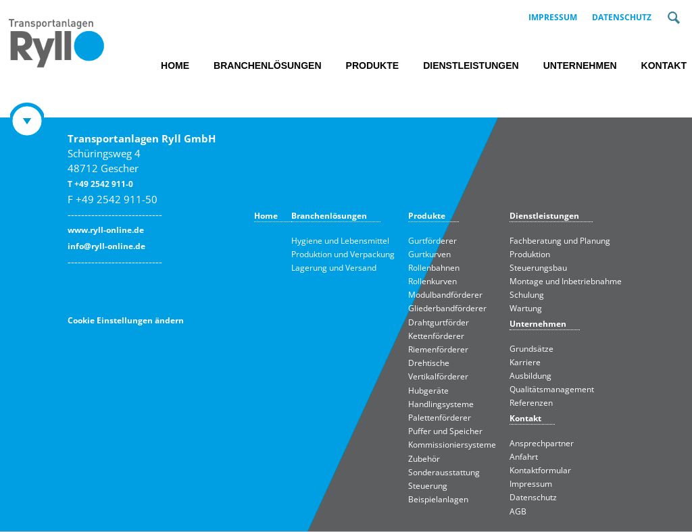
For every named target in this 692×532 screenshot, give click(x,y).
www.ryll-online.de (106, 230)
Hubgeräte (428, 390)
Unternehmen (580, 65)
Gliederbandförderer (447, 308)
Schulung (527, 294)
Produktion (530, 254)
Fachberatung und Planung (560, 240)
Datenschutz (621, 17)
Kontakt (664, 65)
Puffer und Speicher (445, 431)
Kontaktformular (540, 470)
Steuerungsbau (538, 267)
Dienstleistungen (471, 65)
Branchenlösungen (267, 65)
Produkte (372, 65)
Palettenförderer (439, 417)
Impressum (552, 17)
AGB (518, 511)
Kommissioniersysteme (452, 444)
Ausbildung (530, 375)
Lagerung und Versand (333, 267)
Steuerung (427, 485)
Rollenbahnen (434, 267)
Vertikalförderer (438, 376)
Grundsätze (531, 348)
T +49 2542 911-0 (100, 184)
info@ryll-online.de (106, 246)
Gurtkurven (429, 254)
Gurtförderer (432, 240)
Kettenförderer (436, 336)
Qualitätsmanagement (552, 389)
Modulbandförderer (445, 294)
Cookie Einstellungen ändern (126, 320)
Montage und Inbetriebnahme (566, 281)
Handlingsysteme (441, 404)
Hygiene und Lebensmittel (340, 240)
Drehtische (428, 363)
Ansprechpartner (542, 443)
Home (175, 65)
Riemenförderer (438, 349)
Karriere (525, 362)
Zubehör (424, 458)
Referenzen (531, 402)
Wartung (526, 308)
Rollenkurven (432, 281)
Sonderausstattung (444, 472)
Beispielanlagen (438, 499)
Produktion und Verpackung (343, 254)
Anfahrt (524, 456)
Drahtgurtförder (438, 322)
